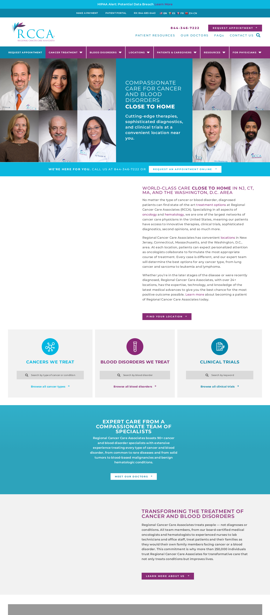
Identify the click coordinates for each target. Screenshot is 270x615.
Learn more (194, 295)
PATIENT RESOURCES (155, 35)
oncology (149, 214)
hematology (174, 214)
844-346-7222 (126, 169)
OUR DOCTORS (195, 35)
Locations (139, 52)
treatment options (211, 205)
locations (228, 237)
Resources (215, 52)
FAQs (219, 35)
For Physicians (247, 52)
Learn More (164, 4)
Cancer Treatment (66, 52)
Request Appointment (25, 52)
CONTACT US (242, 35)
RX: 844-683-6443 (144, 13)
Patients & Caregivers (177, 52)
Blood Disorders (106, 52)
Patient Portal (115, 13)
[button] (258, 35)
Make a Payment (87, 13)
